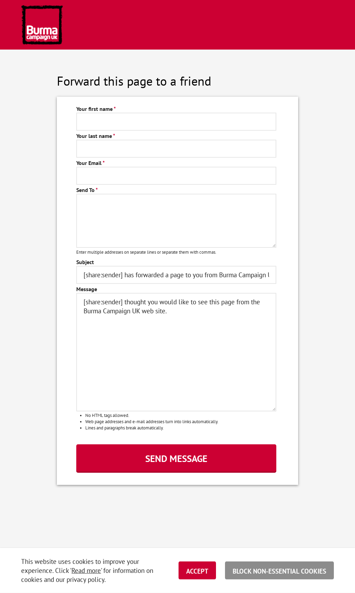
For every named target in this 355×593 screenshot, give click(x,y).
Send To (87, 190)
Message (86, 289)
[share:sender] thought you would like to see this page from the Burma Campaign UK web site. (176, 352)
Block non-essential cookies (279, 571)
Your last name (95, 136)
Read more (86, 570)
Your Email (90, 163)
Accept (197, 571)
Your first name (96, 109)
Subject (85, 262)
